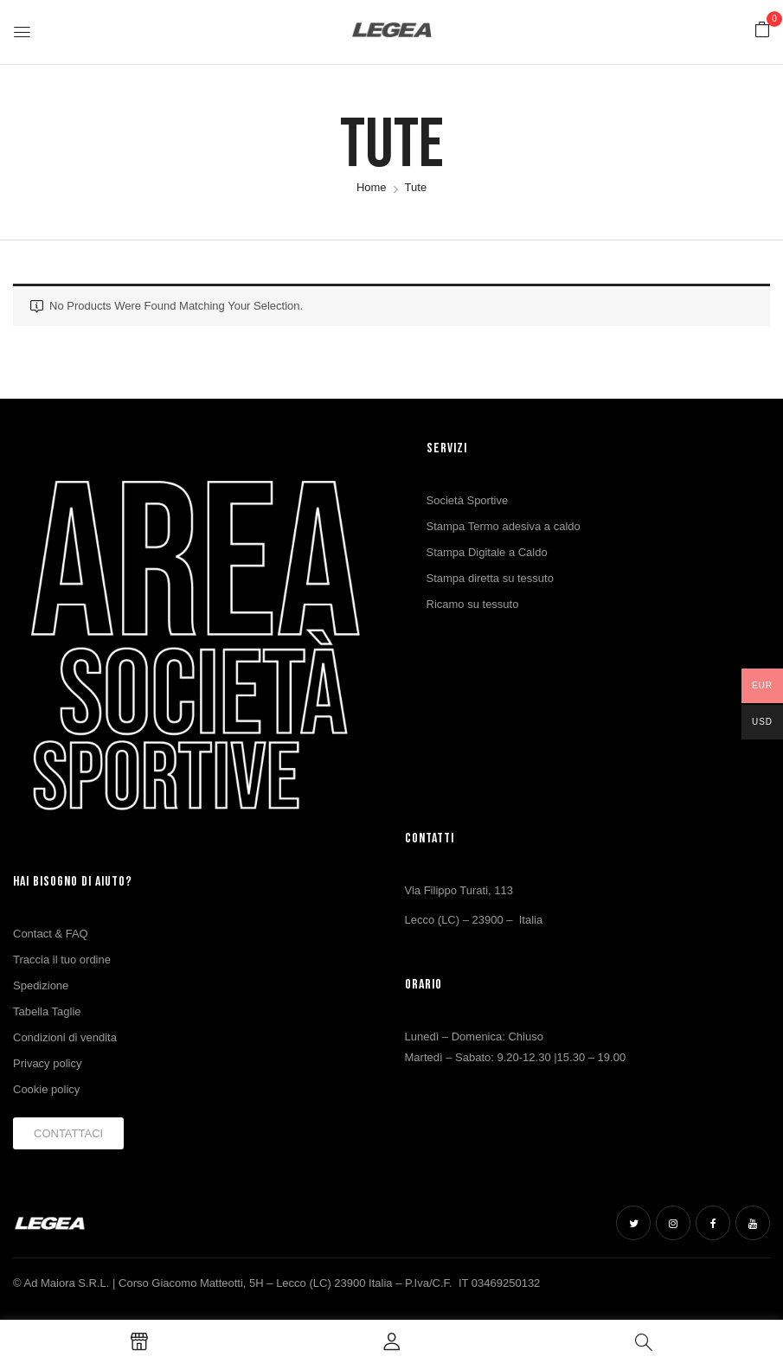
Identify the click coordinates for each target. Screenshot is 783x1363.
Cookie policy (46, 1089)
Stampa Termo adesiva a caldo (504, 526)
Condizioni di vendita (65, 1037)
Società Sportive (468, 500)
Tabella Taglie (47, 1011)
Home (371, 187)
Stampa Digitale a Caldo (487, 552)
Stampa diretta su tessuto (490, 578)
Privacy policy (47, 1063)
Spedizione (40, 985)
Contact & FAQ (50, 933)
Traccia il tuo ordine (62, 959)
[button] (762, 30)
